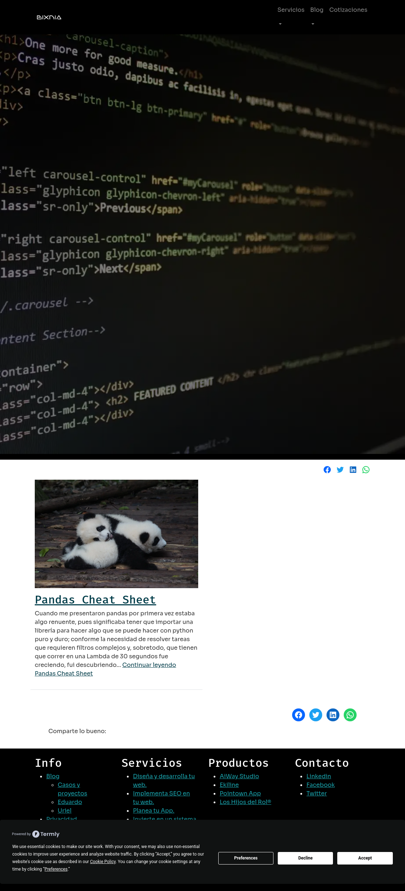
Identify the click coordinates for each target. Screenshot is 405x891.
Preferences (246, 858)
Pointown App (240, 793)
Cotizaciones (348, 10)
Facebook (320, 785)
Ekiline (229, 785)
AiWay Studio (239, 776)
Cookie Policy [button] (102, 861)
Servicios (291, 10)
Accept (365, 858)
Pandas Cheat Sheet (95, 599)
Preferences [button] (55, 869)
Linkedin (318, 776)
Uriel (64, 810)
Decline (305, 858)
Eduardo (70, 802)
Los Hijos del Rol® (245, 802)
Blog (317, 10)
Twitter (316, 793)
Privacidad (61, 819)
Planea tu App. (154, 810)
